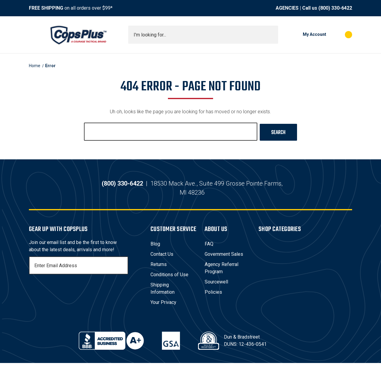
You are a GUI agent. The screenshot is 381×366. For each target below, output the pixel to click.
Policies (213, 295)
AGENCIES (287, 8)
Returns (158, 267)
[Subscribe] (122, 268)
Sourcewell (216, 285)
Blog (155, 247)
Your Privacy (163, 305)
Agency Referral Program (221, 270)
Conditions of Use (169, 277)
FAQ (209, 247)
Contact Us (161, 257)
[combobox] (203, 35)
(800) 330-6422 (335, 8)
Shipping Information (162, 291)
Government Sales (224, 257)
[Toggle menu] (34, 34)
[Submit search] (271, 35)
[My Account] (305, 34)
